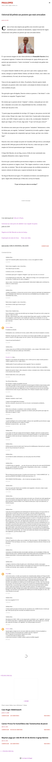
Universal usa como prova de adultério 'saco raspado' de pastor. (20, 224)
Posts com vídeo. (26, 238)
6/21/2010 (8, 306)
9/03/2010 (8, 481)
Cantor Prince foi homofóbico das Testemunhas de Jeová (24, 724)
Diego (7, 573)
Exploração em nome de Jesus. (10, 238)
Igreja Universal (15, 246)
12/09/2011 (8, 602)
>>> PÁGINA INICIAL (7, 751)
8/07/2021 (8, 639)
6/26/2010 (8, 439)
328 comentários (14, 743)
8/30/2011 (8, 557)
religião (25, 246)
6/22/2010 (8, 414)
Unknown (8, 327)
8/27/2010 (8, 458)
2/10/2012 (8, 612)
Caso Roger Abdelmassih (11, 710)
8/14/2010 (8, 450)
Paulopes (7, 2)
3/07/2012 (8, 624)
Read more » (47, 715)
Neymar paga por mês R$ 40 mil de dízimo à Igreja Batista (25, 738)
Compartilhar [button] (45, 246)
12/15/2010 (8, 505)
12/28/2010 (8, 533)
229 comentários (14, 715)
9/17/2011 (8, 593)
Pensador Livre (9, 357)
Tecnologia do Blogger (26, 758)
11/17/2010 (8, 491)
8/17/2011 (8, 545)
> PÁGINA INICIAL (6, 675)
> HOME (26, 701)
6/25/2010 (8, 426)
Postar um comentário (16, 729)
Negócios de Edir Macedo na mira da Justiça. (14, 232)
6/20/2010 (8, 262)
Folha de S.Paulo (18, 218)
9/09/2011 (8, 569)
